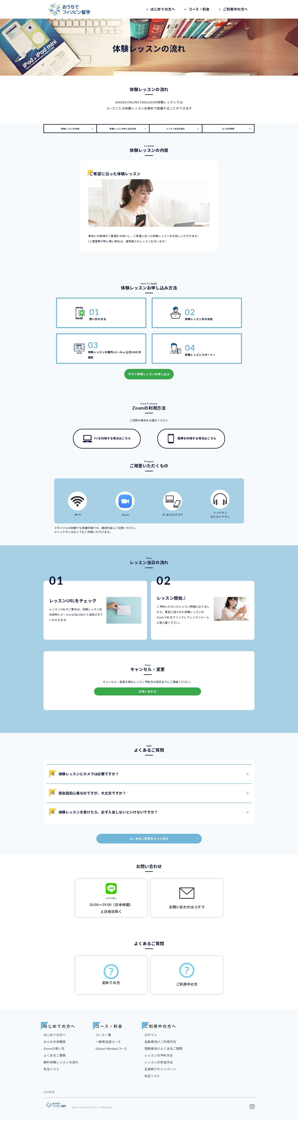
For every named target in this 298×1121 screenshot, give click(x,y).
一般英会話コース (108, 1042)
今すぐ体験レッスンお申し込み (149, 374)
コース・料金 (199, 9)
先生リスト (51, 1069)
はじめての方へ (162, 9)
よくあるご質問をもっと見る (149, 839)
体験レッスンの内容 (70, 129)
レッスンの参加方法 (158, 1063)
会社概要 (49, 1092)
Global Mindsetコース (111, 1049)
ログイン (150, 1035)
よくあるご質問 (55, 1056)
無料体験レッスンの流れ (61, 1063)
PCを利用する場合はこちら (107, 438)
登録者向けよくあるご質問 (163, 1049)
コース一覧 (103, 1035)
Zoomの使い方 (54, 1049)
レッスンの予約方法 (158, 1056)
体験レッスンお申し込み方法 (123, 129)
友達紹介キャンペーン (160, 1069)
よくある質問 (228, 129)
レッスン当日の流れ (175, 129)
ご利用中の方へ (235, 9)
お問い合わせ (147, 691)
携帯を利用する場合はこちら (191, 438)
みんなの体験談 (55, 1042)
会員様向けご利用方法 (160, 1042)
